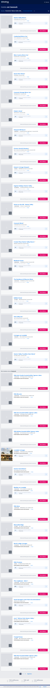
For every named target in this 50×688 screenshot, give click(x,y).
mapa (27, 20)
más (40, 686)
